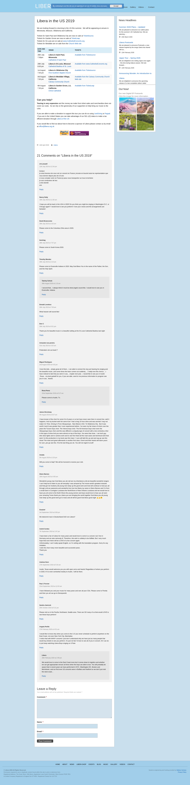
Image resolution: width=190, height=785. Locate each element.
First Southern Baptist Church (60, 73)
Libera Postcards (126, 42)
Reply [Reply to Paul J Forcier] (41, 597)
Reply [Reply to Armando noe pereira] (41, 354)
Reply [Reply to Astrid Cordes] (41, 554)
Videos (141, 7)
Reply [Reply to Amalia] (41, 466)
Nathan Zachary (181, 770)
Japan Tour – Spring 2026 (129, 58)
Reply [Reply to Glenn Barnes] (41, 502)
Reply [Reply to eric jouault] (41, 189)
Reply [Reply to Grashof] (41, 521)
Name (40, 722)
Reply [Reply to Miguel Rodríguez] (41, 383)
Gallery (133, 7)
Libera (56, 145)
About (64, 764)
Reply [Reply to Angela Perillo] (41, 647)
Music (125, 7)
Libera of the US (63, 119)
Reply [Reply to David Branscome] (41, 232)
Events (91, 764)
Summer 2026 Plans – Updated (132, 27)
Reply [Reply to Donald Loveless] (41, 316)
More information (102, 6)
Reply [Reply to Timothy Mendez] (41, 273)
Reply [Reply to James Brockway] (41, 447)
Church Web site (75, 44)
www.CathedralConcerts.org (73, 41)
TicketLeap (75, 38)
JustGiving (98, 114)
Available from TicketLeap (84, 86)
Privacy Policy (182, 772)
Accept (116, 6)
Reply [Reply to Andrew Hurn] (41, 576)
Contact (151, 7)
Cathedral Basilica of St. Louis (60, 66)
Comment (42, 697)
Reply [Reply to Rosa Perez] (44, 402)
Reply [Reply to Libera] (44, 676)
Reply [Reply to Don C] (41, 335)
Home (57, 764)
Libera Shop (81, 764)
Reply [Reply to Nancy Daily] (41, 213)
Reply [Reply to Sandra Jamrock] (41, 619)
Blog (99, 764)
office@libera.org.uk (46, 126)
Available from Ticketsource (85, 55)
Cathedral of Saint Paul (57, 60)
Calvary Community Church (59, 82)
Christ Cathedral (55, 91)
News (72, 764)
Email (40, 731)
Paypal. (108, 114)
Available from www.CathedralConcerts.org (91, 64)
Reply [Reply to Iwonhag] (41, 251)
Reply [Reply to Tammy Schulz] (44, 294)
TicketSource (88, 36)
